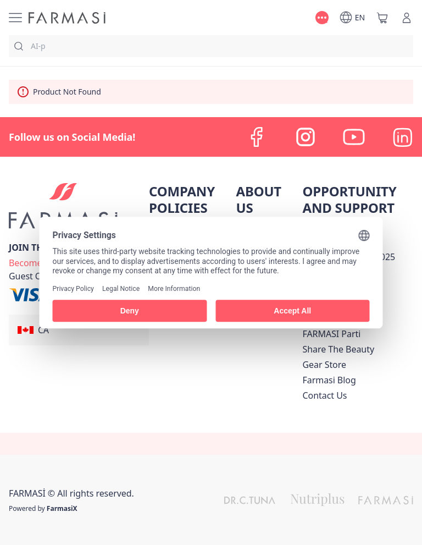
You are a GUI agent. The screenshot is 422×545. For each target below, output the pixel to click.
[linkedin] (402, 137)
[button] (79, 330)
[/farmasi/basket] (382, 17)
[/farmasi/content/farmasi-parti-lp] (331, 333)
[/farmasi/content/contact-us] (324, 395)
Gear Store (324, 364)
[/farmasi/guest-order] (34, 276)
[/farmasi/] (67, 18)
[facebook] (257, 137)
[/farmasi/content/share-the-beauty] (338, 349)
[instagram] (305, 137)
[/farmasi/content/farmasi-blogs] (329, 380)
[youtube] (354, 137)
